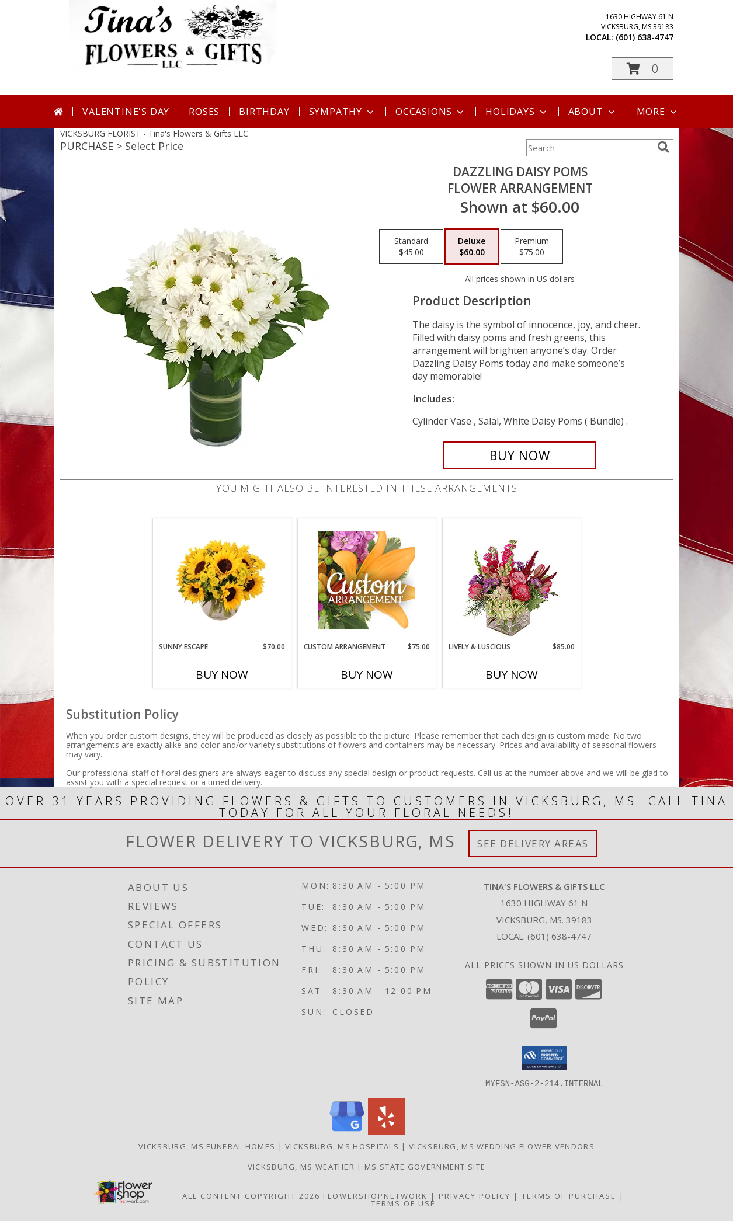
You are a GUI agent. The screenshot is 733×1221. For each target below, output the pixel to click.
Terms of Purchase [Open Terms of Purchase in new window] (569, 1195)
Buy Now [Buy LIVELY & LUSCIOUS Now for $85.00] (511, 674)
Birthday (264, 111)
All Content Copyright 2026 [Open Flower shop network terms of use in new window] (251, 1195)
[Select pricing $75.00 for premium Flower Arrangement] (531, 247)
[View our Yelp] (386, 1131)
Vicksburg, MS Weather (301, 1166)
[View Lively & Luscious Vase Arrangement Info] (511, 580)
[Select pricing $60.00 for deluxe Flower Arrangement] (472, 247)
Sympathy (342, 111)
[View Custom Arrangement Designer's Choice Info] (366, 580)
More (658, 111)
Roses (204, 111)
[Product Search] (589, 148)
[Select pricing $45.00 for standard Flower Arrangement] (411, 247)
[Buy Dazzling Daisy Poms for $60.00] (520, 455)
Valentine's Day (125, 111)
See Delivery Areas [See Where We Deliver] (533, 843)
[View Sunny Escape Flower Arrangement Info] (221, 580)
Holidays (516, 111)
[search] (663, 147)
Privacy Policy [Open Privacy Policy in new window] (474, 1195)
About (592, 111)
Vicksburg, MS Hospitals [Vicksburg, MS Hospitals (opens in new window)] (342, 1145)
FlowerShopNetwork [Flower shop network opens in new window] (375, 1195)
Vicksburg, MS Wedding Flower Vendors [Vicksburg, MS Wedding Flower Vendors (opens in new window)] (502, 1145)
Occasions (430, 111)
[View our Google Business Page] (347, 1131)
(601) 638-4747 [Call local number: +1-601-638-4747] (644, 37)
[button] (642, 68)
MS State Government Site (424, 1166)
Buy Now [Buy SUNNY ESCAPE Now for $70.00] (222, 674)
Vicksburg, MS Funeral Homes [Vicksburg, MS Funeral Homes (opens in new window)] (206, 1145)
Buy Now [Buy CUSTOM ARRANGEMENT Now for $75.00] (367, 674)
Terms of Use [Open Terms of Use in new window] (403, 1203)
